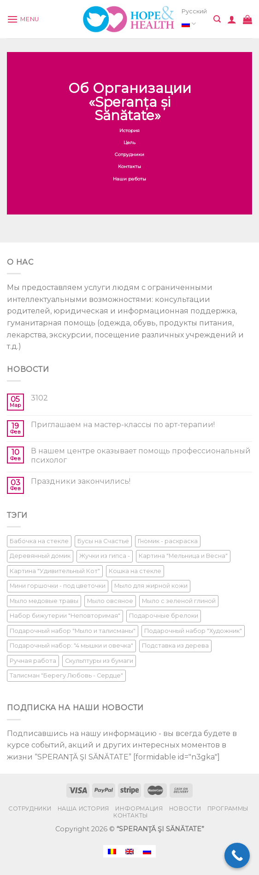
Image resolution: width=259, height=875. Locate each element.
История (129, 130)
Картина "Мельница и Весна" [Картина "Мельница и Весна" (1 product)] (183, 555)
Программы (228, 808)
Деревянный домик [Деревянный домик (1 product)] (40, 555)
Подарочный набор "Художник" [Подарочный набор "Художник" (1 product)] (193, 630)
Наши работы (129, 179)
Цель (129, 142)
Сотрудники (129, 154)
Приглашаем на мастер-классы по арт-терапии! (123, 424)
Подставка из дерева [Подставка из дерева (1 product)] (175, 645)
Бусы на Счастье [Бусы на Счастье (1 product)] (103, 541)
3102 (39, 398)
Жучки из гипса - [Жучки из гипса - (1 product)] (104, 555)
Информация (139, 808)
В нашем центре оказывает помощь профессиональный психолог (141, 455)
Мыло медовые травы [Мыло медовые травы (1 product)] (44, 600)
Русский (194, 19)
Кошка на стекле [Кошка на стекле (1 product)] (135, 571)
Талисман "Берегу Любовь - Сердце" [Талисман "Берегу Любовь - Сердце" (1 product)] (66, 675)
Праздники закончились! (80, 481)
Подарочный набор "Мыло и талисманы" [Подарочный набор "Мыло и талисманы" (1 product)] (72, 630)
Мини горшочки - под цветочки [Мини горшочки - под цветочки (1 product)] (58, 585)
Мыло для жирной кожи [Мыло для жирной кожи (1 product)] (151, 585)
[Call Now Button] (237, 855)
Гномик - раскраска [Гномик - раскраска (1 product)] (168, 541)
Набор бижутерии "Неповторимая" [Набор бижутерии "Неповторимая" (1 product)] (65, 615)
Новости (185, 808)
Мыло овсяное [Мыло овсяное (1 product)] (110, 600)
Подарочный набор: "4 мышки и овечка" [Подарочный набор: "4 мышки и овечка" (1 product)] (71, 645)
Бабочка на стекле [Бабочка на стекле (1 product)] (39, 541)
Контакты (129, 167)
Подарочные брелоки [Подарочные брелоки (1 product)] (163, 615)
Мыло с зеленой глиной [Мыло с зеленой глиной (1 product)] (179, 600)
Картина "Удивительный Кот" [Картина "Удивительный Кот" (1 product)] (55, 571)
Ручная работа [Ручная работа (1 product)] (33, 660)
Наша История (83, 808)
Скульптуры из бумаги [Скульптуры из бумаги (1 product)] (99, 660)
